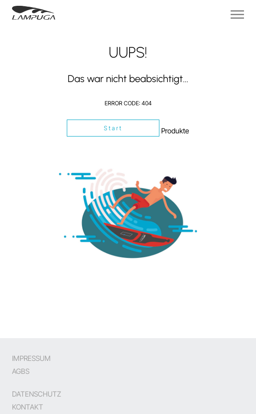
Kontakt (27, 406)
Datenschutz (36, 393)
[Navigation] (237, 14)
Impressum (31, 358)
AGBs (20, 371)
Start (113, 128)
